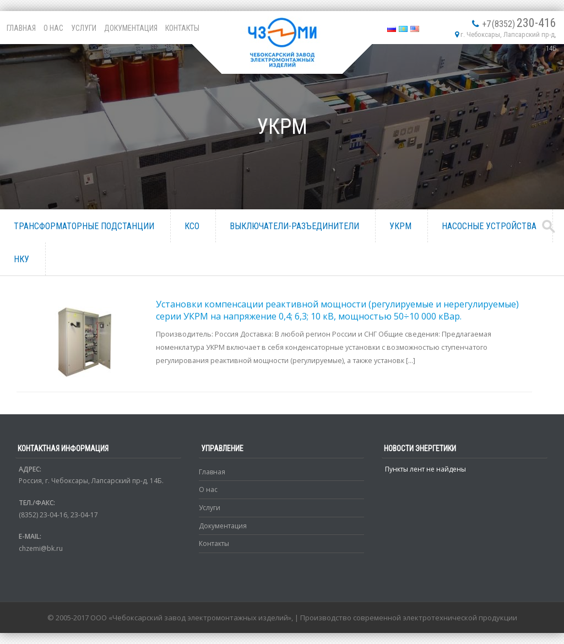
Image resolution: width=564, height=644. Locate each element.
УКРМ (400, 226)
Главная (21, 28)
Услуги (83, 28)
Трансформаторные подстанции (84, 226)
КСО (192, 226)
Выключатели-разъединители (294, 226)
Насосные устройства (489, 226)
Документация (131, 28)
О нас (53, 28)
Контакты (182, 28)
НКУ (21, 259)
